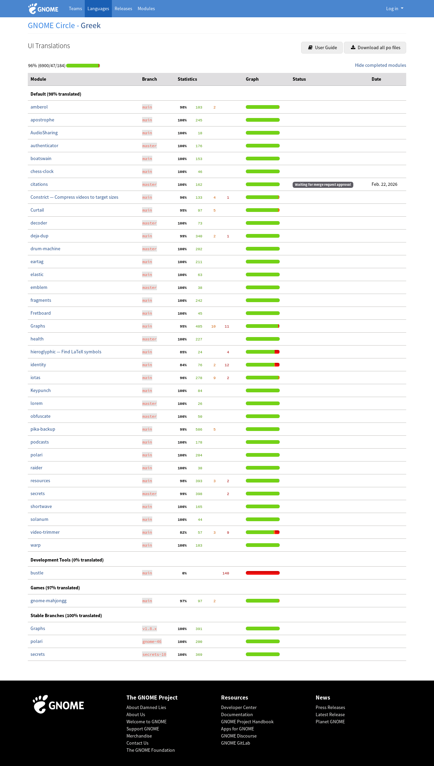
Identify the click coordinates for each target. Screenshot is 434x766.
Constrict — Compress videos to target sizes (74, 197)
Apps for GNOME (237, 729)
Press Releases (330, 707)
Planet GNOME (330, 722)
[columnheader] (83, 79)
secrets (38, 493)
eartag (37, 261)
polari (36, 455)
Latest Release (330, 714)
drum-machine (45, 248)
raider (36, 468)
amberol (39, 107)
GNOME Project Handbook (247, 722)
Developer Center (239, 707)
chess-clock (42, 171)
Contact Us (137, 743)
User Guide (322, 47)
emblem (39, 287)
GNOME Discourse (239, 736)
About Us (135, 714)
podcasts (40, 442)
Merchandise (139, 736)
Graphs (38, 326)
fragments (41, 300)
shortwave (41, 506)
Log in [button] (392, 8)
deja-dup (39, 236)
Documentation (237, 714)
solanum (39, 519)
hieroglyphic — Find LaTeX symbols (66, 352)
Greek (91, 25)
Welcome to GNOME (146, 722)
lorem (37, 403)
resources (40, 480)
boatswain (41, 158)
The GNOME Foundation (150, 750)
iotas (35, 377)
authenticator (44, 145)
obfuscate (41, 416)
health (37, 339)
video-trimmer (45, 532)
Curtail (37, 210)
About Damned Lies (146, 707)
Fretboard (41, 313)
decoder (39, 223)
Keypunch (41, 390)
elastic (37, 274)
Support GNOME (142, 729)
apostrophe (42, 120)
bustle (37, 573)
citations (39, 184)
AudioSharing (44, 133)
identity (38, 364)
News (323, 697)
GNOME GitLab (235, 743)
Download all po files (375, 47)
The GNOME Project (152, 697)
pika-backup (43, 429)
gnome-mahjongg (48, 600)
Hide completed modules (380, 65)
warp (36, 545)
